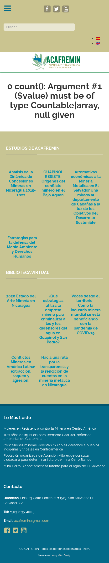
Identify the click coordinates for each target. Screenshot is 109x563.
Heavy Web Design (61, 555)
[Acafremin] (54, 61)
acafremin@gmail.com (31, 521)
